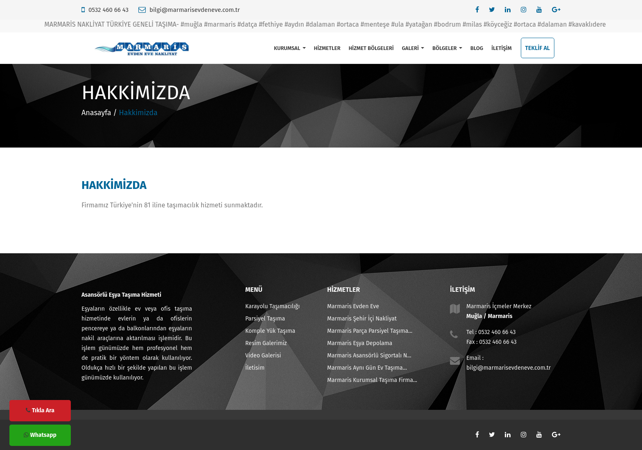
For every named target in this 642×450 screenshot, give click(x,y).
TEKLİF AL (537, 48)
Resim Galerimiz (266, 343)
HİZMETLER (327, 48)
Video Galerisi (263, 355)
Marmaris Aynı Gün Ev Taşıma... (367, 367)
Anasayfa (96, 112)
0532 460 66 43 (108, 10)
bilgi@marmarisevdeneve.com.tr (194, 10)
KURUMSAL (290, 48)
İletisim (254, 367)
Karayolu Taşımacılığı (272, 306)
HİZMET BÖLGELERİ (370, 48)
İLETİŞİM (501, 48)
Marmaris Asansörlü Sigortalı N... (369, 355)
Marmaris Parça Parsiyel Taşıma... (369, 330)
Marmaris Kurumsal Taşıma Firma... (372, 380)
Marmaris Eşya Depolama (359, 343)
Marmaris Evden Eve (353, 306)
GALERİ (413, 48)
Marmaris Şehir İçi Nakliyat (362, 318)
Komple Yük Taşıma (270, 330)
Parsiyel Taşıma (265, 318)
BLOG (476, 48)
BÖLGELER (447, 48)
